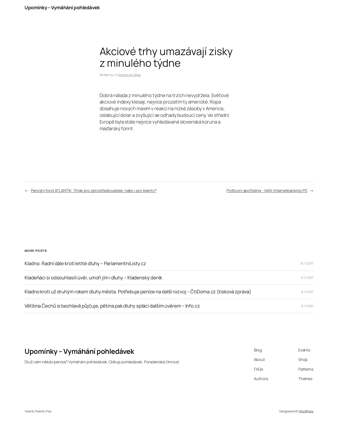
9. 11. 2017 (307, 277)
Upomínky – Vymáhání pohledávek (62, 7)
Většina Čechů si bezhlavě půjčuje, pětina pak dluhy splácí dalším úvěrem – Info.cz (112, 306)
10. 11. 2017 (306, 263)
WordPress (306, 411)
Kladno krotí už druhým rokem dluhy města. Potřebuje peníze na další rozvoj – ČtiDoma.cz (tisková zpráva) (138, 291)
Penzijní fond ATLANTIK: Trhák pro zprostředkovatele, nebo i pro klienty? (93, 190)
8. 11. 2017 (307, 292)
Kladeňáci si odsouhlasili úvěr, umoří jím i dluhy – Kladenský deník (93, 277)
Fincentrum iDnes (129, 75)
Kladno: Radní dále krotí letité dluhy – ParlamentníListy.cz (85, 263)
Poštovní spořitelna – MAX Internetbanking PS (267, 190)
